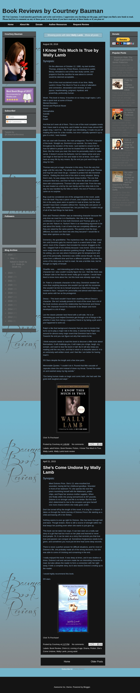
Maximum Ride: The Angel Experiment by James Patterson (122, 60)
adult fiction (55, 448)
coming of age (76, 648)
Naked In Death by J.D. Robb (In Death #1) (18, 264)
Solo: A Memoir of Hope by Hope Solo (129, 143)
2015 (10, 305)
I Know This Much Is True (90, 448)
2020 (10, 285)
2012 (10, 317)
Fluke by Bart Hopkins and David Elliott (129, 85)
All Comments (14, 122)
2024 (10, 255)
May (12, 258)
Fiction (75, 448)
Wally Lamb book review (64, 451)
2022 (10, 277)
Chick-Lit (65, 648)
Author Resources (58, 24)
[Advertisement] (19, 157)
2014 (10, 309)
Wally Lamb (48, 451)
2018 (10, 293)
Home (11, 24)
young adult (72, 651)
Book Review (66, 448)
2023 (10, 273)
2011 (10, 321)
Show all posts (91, 35)
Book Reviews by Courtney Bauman (52, 11)
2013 (10, 313)
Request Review (81, 24)
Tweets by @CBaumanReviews (14, 133)
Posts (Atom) (78, 669)
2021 (10, 281)
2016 (10, 301)
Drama (86, 648)
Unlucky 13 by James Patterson (130, 112)
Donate (39, 24)
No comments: (78, 444)
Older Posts (97, 661)
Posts (10, 117)
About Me (24, 24)
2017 (10, 297)
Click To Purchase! (51, 438)
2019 (10, 289)
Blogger (86, 687)
